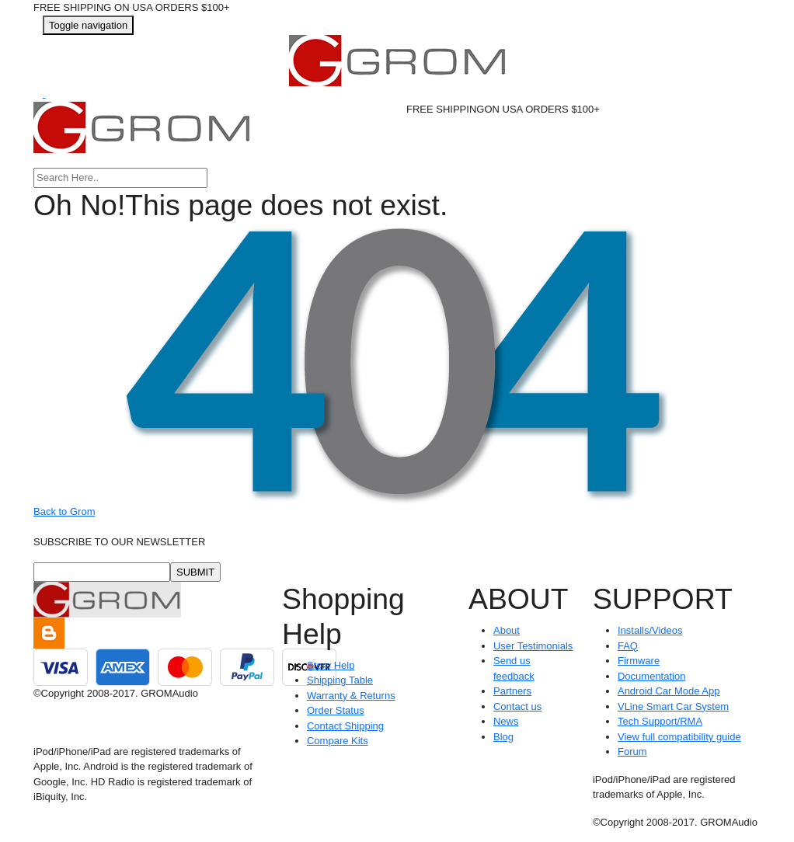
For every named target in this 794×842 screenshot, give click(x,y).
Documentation (651, 676)
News (506, 721)
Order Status (335, 710)
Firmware (639, 660)
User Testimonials (533, 646)
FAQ (628, 646)
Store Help (330, 665)
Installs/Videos (650, 630)
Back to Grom (64, 511)
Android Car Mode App (669, 691)
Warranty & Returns (351, 695)
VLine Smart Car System (673, 706)
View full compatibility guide (679, 737)
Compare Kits (337, 740)
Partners (512, 691)
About (506, 630)
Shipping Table (340, 680)
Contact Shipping (345, 726)
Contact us (517, 706)
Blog (503, 737)
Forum (632, 751)
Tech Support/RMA (660, 721)
